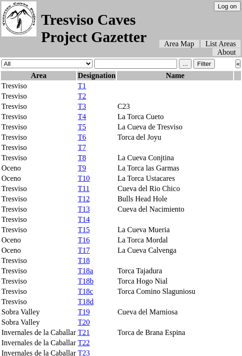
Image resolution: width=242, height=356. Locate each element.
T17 (84, 250)
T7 (82, 147)
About (226, 52)
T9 (82, 168)
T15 (84, 230)
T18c (85, 291)
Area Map (179, 44)
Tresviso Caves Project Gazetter (94, 28)
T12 (84, 199)
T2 (82, 96)
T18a (85, 271)
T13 (84, 209)
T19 (84, 312)
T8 (82, 158)
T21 (84, 332)
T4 (82, 117)
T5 (82, 127)
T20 (84, 322)
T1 (82, 86)
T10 (84, 178)
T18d (85, 302)
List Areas (221, 44)
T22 (84, 343)
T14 (84, 219)
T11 (83, 188)
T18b (85, 281)
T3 (82, 106)
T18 (84, 260)
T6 (82, 137)
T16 (84, 240)
